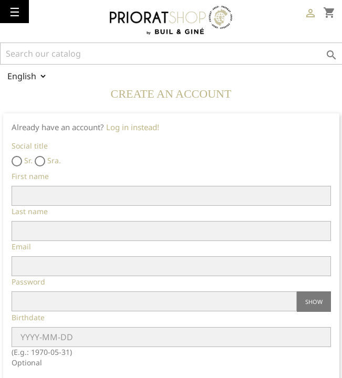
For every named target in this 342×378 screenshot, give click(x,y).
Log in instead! (132, 127)
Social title (30, 146)
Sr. (22, 160)
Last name (30, 211)
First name (30, 176)
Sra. (48, 160)
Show (314, 302)
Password (28, 282)
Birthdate (28, 317)
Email (21, 246)
